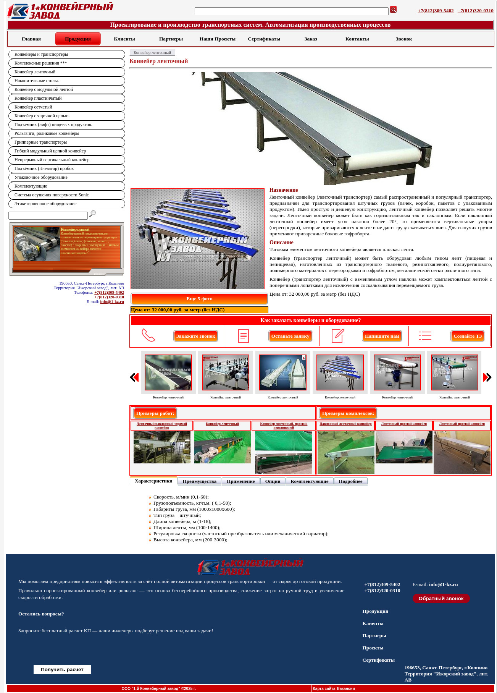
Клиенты (124, 39)
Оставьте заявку (290, 336)
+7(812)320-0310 (476, 10)
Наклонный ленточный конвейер (345, 424)
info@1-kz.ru (112, 301)
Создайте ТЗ (467, 336)
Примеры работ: (155, 413)
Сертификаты (264, 39)
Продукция (78, 39)
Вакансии (346, 689)
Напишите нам (382, 336)
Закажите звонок (195, 336)
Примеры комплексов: (348, 413)
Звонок (404, 39)
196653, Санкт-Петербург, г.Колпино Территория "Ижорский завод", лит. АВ (446, 674)
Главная (31, 39)
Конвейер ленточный (222, 424)
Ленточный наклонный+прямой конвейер (162, 425)
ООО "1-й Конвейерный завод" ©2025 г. (159, 689)
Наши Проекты (218, 39)
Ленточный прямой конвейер (404, 424)
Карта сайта (324, 689)
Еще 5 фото (199, 298)
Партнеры (171, 39)
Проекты (372, 648)
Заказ (310, 39)
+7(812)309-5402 (436, 10)
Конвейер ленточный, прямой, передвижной (284, 425)
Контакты (357, 39)
